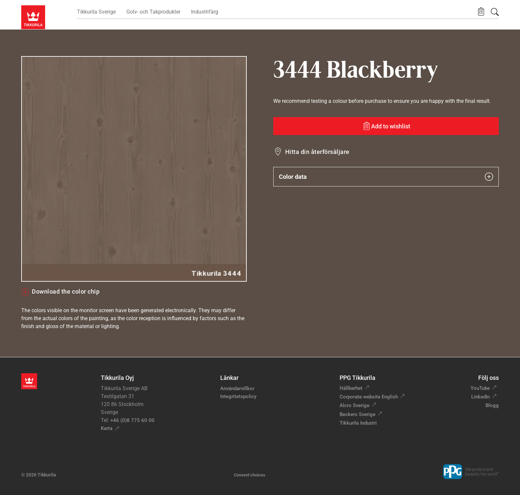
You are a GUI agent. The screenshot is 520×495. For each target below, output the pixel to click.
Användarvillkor (237, 388)
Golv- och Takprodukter (153, 12)
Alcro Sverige (354, 405)
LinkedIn (480, 397)
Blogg (492, 405)
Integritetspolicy (238, 396)
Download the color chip (60, 292)
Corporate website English (369, 397)
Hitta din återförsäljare (317, 151)
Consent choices (249, 474)
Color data (386, 177)
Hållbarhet (351, 388)
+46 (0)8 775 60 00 (132, 420)
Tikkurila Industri (358, 423)
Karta (106, 428)
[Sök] (495, 12)
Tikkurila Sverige (96, 12)
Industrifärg (204, 12)
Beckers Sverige (357, 414)
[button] (481, 11)
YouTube (480, 388)
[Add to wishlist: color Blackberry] (386, 126)
